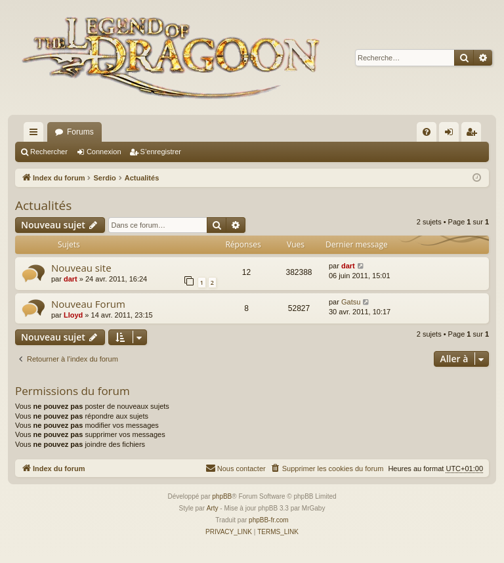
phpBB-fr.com (269, 520)
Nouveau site (81, 267)
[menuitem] (426, 132)
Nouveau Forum (88, 303)
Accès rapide (36, 134)
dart (70, 279)
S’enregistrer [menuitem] (474, 134)
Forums (80, 131)
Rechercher (49, 152)
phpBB (222, 496)
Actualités (43, 205)
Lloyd (73, 315)
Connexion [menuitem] (452, 134)
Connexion (104, 152)
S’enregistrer (160, 152)
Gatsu (350, 302)
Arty (213, 508)
